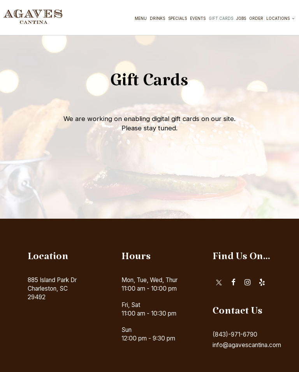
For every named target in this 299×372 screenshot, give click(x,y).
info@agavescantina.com (247, 345)
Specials (176, 19)
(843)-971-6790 (235, 334)
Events (197, 19)
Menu (140, 19)
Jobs (240, 19)
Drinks (156, 19)
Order (255, 19)
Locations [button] (280, 19)
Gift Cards (220, 19)
